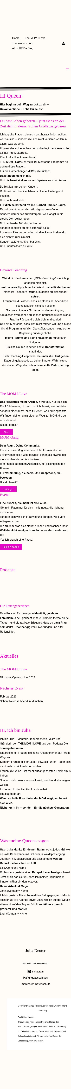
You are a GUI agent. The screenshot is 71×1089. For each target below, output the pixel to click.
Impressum (27, 984)
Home (16, 38)
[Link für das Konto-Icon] (63, 43)
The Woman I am (22, 43)
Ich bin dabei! (11, 547)
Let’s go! (8, 489)
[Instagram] (35, 971)
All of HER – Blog (22, 48)
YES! (6, 432)
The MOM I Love (35, 38)
